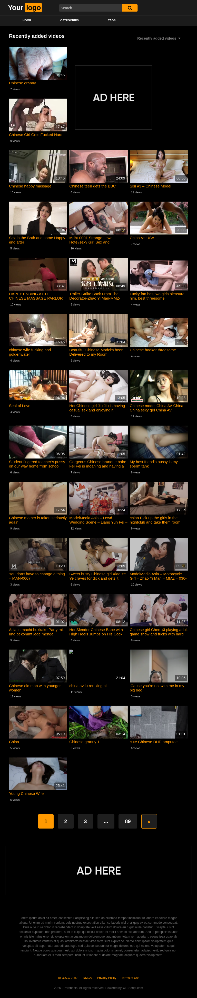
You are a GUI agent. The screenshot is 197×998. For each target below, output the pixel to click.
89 (128, 821)
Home (27, 20)
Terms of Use (130, 978)
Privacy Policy (106, 978)
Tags (112, 20)
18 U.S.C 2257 (67, 978)
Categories (69, 20)
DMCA (87, 978)
